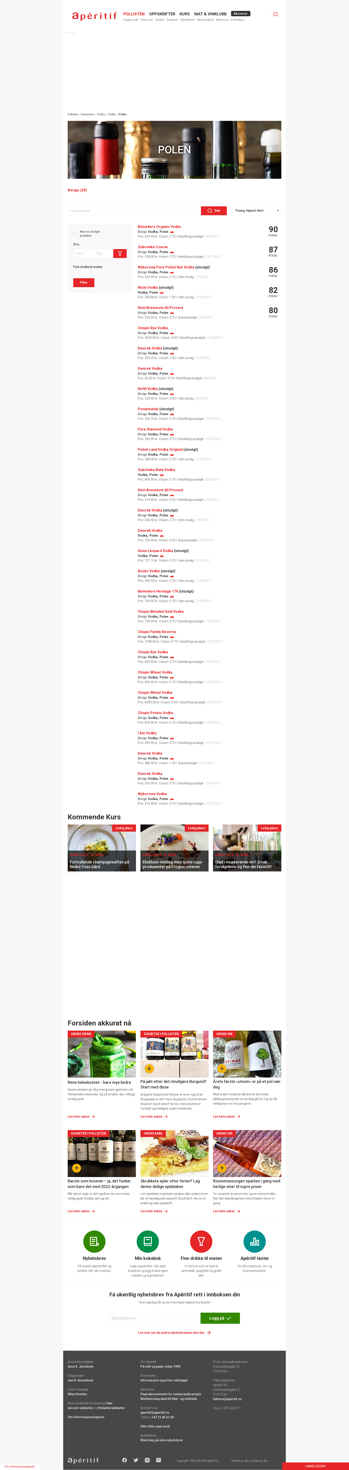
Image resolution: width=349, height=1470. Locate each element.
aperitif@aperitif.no (154, 1412)
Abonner (240, 13)
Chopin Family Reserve (157, 632)
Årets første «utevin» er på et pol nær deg (247, 1084)
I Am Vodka (147, 733)
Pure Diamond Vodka (155, 429)
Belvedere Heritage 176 (158, 591)
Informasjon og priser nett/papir (164, 1380)
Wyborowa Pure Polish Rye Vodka (166, 267)
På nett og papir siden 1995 (160, 1366)
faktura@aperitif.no (227, 1399)
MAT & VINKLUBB (210, 14)
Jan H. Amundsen (80, 1380)
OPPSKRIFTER (162, 14)
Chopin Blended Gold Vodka (161, 611)
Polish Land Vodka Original (160, 449)
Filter (84, 282)
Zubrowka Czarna (153, 247)
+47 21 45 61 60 (163, 1417)
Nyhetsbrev (187, 19)
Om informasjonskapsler (86, 1417)
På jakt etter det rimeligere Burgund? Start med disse (173, 1084)
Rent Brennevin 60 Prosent (160, 308)
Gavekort (172, 19)
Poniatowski (148, 409)
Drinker (159, 19)
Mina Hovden (77, 1394)
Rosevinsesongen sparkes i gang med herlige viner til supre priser (246, 1184)
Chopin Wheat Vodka (155, 672)
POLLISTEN (134, 14)
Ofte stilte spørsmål (155, 1426)
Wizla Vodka (148, 287)
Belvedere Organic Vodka (159, 227)
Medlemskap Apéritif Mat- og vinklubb (168, 1399)
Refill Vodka (148, 389)
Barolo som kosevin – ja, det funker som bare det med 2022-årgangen (99, 1184)
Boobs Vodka (149, 571)
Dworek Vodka (150, 348)
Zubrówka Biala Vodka (156, 470)
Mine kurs (222, 19)
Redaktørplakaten (111, 1408)
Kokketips (237, 19)
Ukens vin (146, 19)
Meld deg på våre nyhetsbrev (161, 1440)
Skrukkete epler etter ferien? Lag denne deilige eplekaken (170, 1184)
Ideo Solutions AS (255, 1460)
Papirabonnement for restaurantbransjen (170, 1394)
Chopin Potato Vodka (155, 713)
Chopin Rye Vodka (153, 328)
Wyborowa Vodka (152, 794)
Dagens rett (130, 19)
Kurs (185, 14)
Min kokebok (205, 19)
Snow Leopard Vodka (155, 551)
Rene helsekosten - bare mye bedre (99, 1082)
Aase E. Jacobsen (80, 1366)
